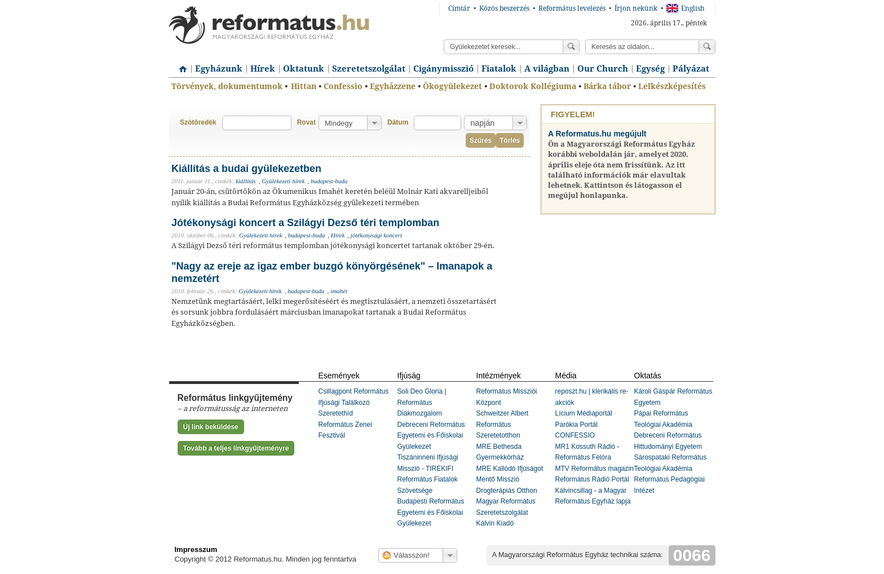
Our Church (602, 69)
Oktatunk (303, 69)
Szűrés (481, 140)
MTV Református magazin (594, 469)
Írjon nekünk (636, 8)
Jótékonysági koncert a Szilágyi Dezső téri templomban (305, 222)
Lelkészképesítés (672, 86)
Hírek (262, 69)
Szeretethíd (336, 413)
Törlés (510, 140)
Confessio (343, 86)
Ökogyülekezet (452, 86)
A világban (546, 69)
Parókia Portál (576, 425)
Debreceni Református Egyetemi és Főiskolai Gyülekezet (431, 436)
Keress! (707, 46)
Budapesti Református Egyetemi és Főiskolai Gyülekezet (431, 512)
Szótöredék (198, 122)
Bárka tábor (607, 86)
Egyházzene (393, 86)
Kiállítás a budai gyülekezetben (246, 168)
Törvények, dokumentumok (226, 86)
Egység (650, 69)
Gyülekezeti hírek (283, 181)
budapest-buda (329, 181)
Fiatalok (498, 69)
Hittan (303, 86)
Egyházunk (218, 69)
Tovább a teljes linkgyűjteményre (236, 448)
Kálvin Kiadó (495, 523)
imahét (338, 291)
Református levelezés (571, 8)
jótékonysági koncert (376, 235)
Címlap (180, 64)
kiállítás (245, 181)
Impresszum (196, 549)
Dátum (397, 122)
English (685, 8)
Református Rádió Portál (592, 479)
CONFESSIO (575, 435)
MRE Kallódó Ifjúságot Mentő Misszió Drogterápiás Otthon (509, 479)
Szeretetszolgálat (368, 69)
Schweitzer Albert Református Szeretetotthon (502, 424)
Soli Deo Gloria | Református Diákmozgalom (422, 402)
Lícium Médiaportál (583, 413)
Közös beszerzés (504, 8)
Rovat (306, 122)
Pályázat (691, 69)
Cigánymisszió (443, 69)
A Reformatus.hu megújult (597, 133)
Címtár (459, 8)
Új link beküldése (210, 427)
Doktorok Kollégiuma (532, 86)
